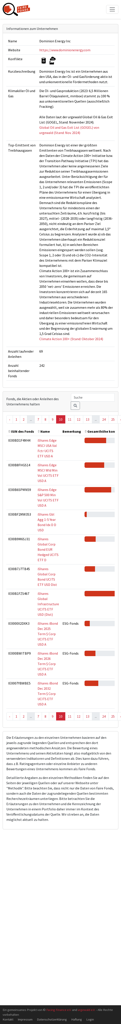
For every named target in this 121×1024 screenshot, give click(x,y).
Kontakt (8, 1019)
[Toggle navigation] (112, 9)
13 (87, 419)
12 (78, 419)
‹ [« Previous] (9, 419)
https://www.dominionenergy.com (64, 50)
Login (90, 1019)
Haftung (76, 1019)
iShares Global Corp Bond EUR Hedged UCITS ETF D (48, 549)
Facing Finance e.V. (58, 1010)
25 (113, 419)
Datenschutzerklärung (52, 1019)
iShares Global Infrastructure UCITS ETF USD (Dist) (48, 604)
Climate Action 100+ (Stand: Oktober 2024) (71, 339)
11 (69, 419)
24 (104, 419)
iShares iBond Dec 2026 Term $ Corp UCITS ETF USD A (48, 663)
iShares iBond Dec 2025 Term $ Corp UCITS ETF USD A (48, 634)
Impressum (25, 1019)
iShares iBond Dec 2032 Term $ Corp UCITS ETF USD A (48, 693)
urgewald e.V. (86, 1010)
